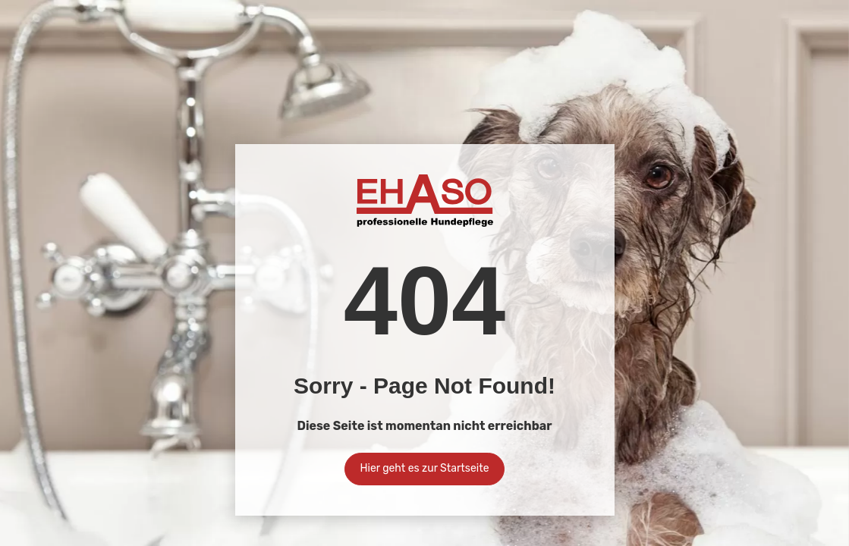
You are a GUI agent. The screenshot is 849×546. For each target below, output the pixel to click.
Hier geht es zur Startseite (424, 468)
